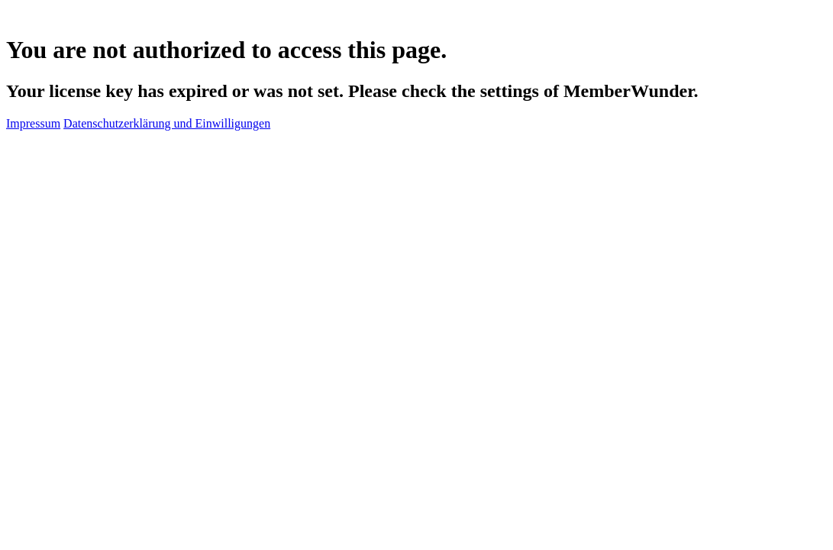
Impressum (33, 123)
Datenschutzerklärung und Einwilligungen (166, 123)
